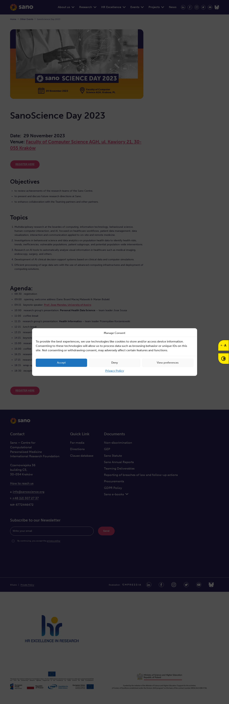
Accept (61, 362)
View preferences (168, 362)
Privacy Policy (114, 371)
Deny (114, 362)
